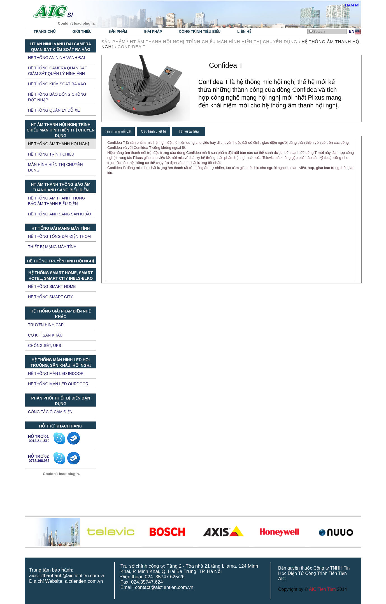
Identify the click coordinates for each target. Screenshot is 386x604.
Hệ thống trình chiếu (51, 154)
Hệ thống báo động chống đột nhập (57, 97)
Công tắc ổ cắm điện (50, 412)
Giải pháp (153, 31)
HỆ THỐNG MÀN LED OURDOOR (58, 384)
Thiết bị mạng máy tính (52, 247)
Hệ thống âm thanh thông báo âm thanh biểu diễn (56, 201)
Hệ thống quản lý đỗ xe (54, 110)
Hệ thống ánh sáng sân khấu (59, 214)
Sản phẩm (117, 31)
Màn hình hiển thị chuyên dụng (55, 167)
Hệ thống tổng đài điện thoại (59, 236)
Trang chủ (45, 31)
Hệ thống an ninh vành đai (56, 57)
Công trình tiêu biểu (200, 31)
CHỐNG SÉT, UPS (44, 345)
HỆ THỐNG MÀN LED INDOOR (55, 373)
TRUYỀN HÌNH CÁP (46, 325)
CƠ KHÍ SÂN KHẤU (45, 335)
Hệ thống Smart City (50, 297)
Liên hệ (244, 31)
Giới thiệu (82, 31)
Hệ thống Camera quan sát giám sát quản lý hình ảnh (57, 71)
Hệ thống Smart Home (52, 286)
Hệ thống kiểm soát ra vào (57, 84)
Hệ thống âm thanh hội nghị (58, 144)
